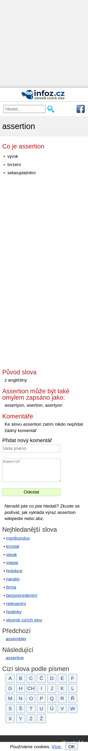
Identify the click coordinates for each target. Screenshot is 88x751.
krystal (12, 546)
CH (31, 688)
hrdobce (14, 570)
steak (11, 554)
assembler (16, 638)
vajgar (12, 562)
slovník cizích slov (24, 620)
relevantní (16, 603)
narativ (13, 579)
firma (11, 587)
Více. (57, 746)
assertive (15, 657)
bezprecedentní (21, 595)
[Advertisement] (44, 44)
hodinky (14, 611)
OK (71, 746)
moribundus (18, 538)
